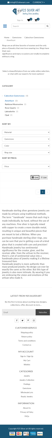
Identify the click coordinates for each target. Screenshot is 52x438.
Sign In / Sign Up (26, 356)
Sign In (20, 20)
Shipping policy (27, 332)
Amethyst (11, 100)
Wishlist (27, 364)
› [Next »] (47, 192)
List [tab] (44, 177)
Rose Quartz (12, 108)
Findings (27, 384)
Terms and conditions (27, 341)
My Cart (27, 360)
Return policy (26, 336)
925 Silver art (22, 429)
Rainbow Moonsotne (15, 104)
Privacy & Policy (26, 412)
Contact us (26, 345)
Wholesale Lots (27, 392)
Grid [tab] (35, 177)
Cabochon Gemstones (34, 37)
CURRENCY (39, 2)
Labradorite (11, 111)
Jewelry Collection (26, 380)
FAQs (27, 416)
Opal (8, 115)
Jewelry (27, 376)
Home (6, 37)
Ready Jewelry (27, 396)
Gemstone (16, 37)
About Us (27, 408)
